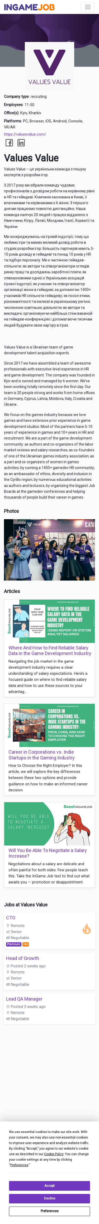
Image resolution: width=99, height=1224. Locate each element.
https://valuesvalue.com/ (25, 134)
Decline (49, 1198)
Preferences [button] (19, 1165)
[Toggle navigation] (88, 7)
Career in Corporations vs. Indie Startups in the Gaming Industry (41, 755)
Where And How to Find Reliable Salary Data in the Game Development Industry (49, 650)
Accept (49, 1186)
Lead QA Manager (24, 999)
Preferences (50, 1211)
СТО (10, 917)
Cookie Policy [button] (53, 1154)
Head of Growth (22, 958)
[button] (90, 524)
